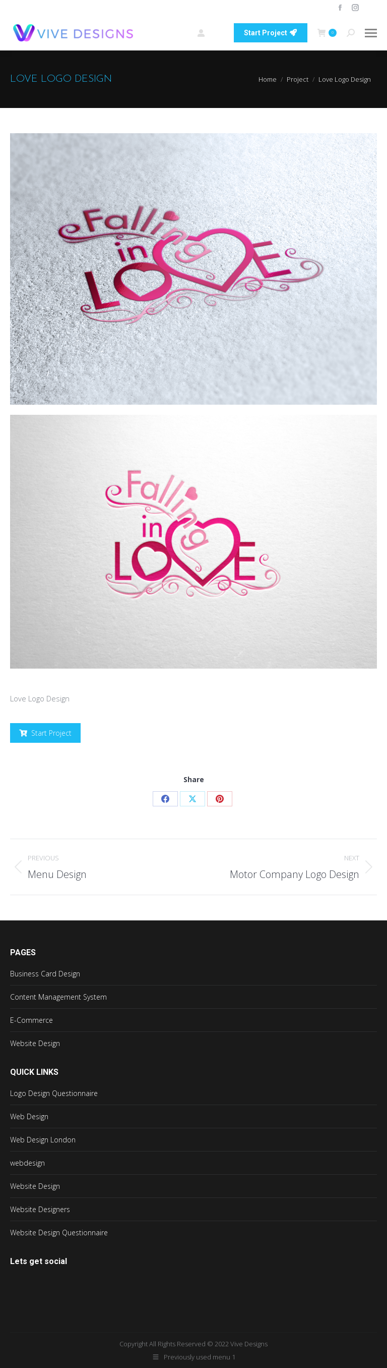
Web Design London (43, 1139)
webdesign (27, 1163)
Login (210, 33)
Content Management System (58, 997)
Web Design (29, 1116)
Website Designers (40, 1209)
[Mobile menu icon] (371, 33)
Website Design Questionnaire (59, 1232)
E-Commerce (31, 1020)
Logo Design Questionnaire (54, 1093)
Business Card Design (45, 973)
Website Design (35, 1043)
